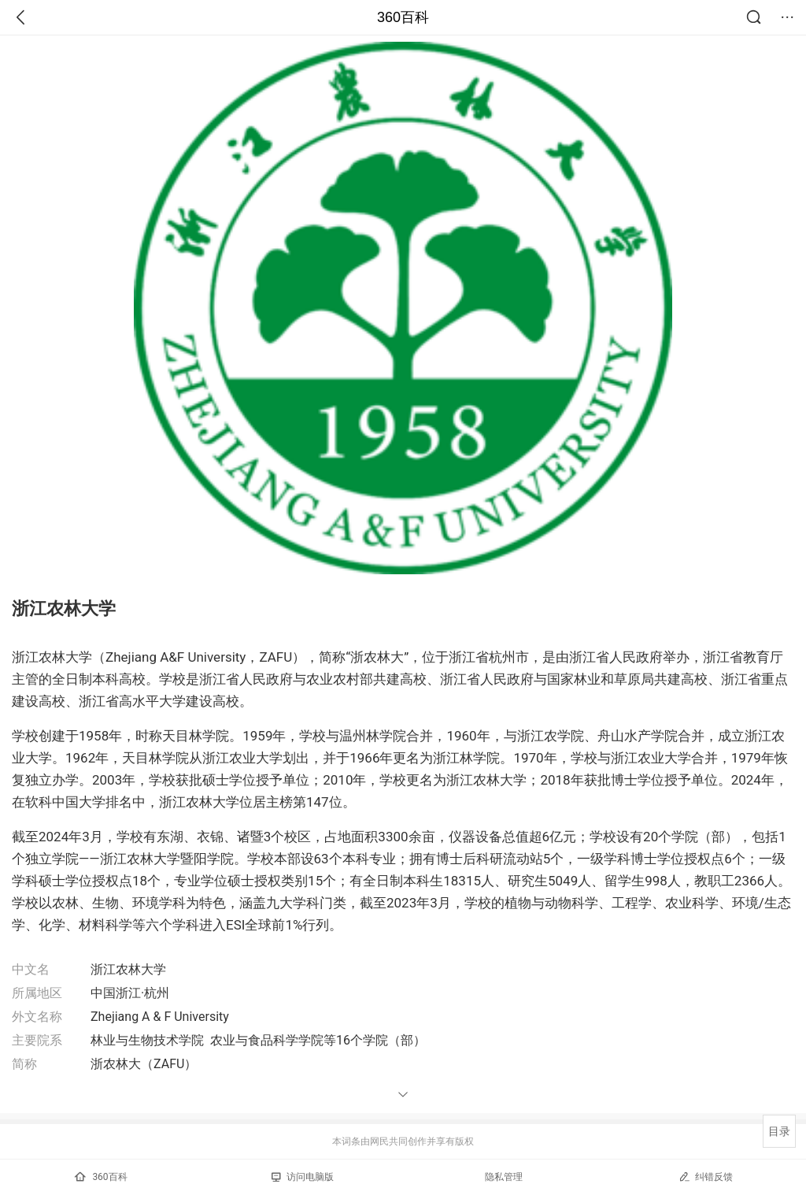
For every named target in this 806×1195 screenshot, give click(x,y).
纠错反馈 (705, 1176)
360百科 (403, 17)
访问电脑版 (303, 1176)
